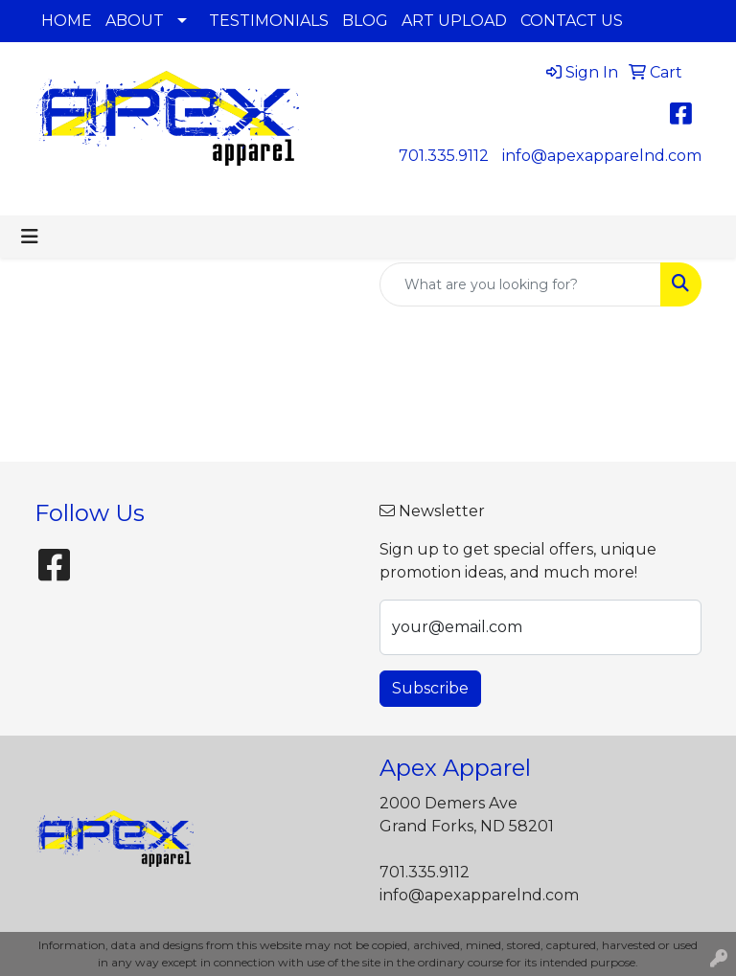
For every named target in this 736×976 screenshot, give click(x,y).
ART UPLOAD (454, 20)
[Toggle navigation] (30, 236)
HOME (66, 20)
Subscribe (430, 688)
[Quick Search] (520, 284)
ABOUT (134, 20)
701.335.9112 (444, 156)
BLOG (365, 20)
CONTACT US (571, 20)
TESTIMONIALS (269, 20)
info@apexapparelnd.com (602, 156)
